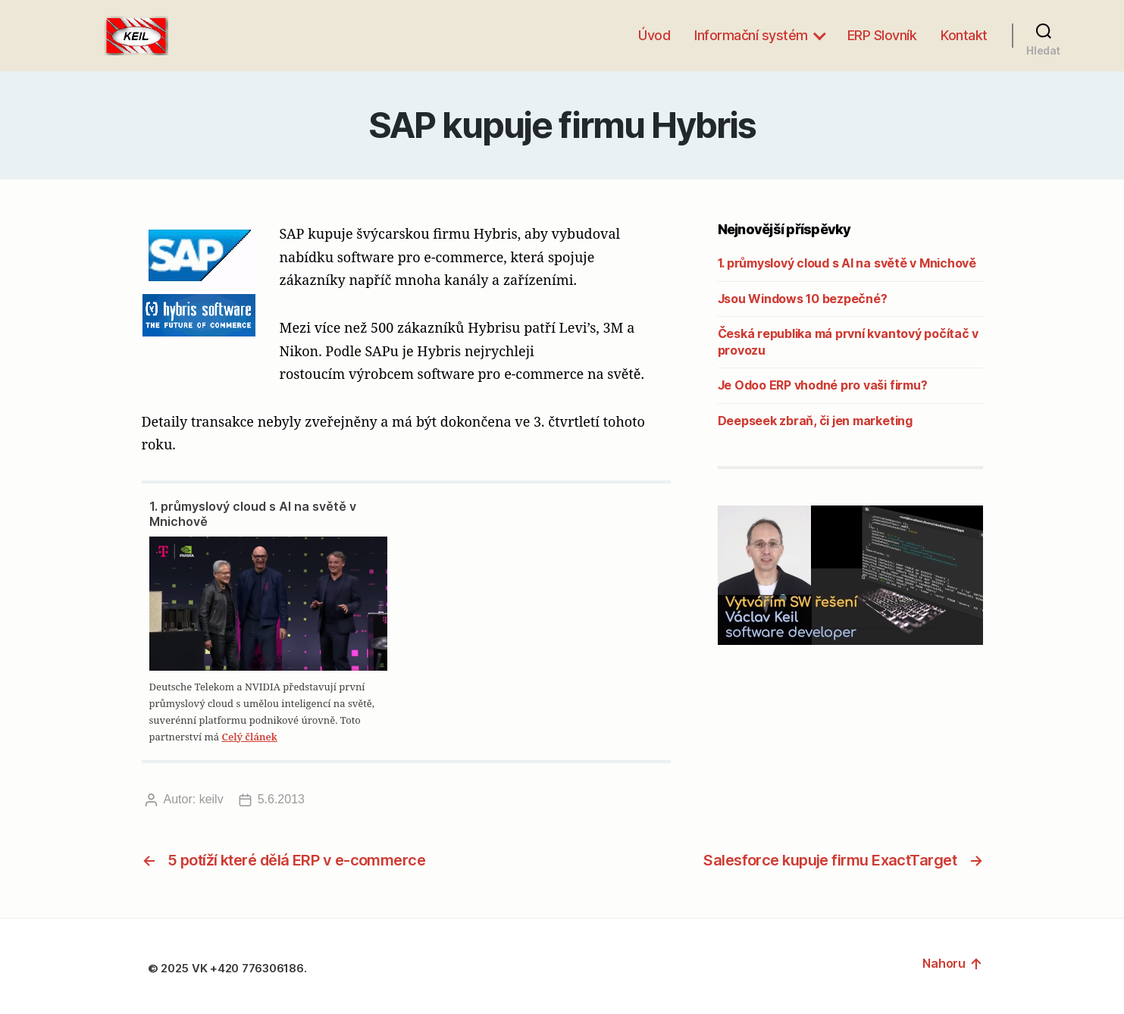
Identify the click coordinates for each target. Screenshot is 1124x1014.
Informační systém (751, 35)
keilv (211, 799)
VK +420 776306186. (250, 968)
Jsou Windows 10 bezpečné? (803, 298)
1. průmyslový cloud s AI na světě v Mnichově (252, 514)
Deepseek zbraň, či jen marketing (815, 420)
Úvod (654, 35)
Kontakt (964, 35)
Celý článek (249, 736)
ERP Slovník (882, 35)
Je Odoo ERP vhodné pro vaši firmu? (823, 385)
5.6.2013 (281, 799)
